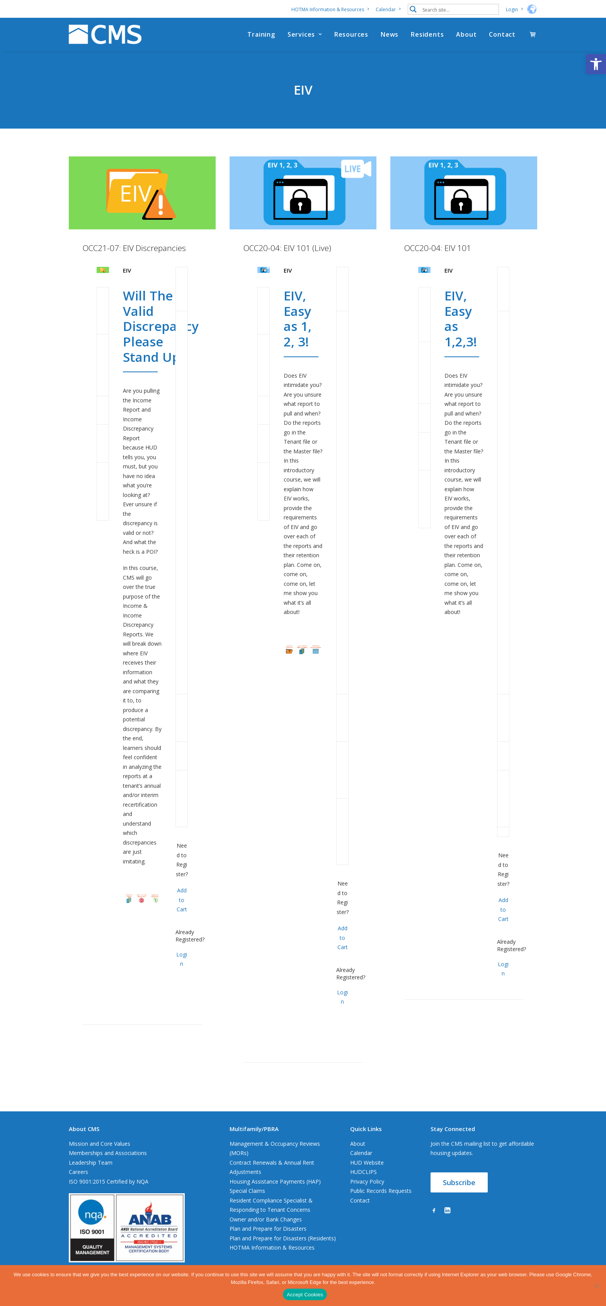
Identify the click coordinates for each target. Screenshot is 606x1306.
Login (514, 9)
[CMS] (105, 34)
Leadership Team (90, 1162)
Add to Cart (182, 900)
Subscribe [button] (459, 1182)
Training (261, 34)
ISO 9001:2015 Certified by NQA (108, 1181)
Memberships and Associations (108, 1153)
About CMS (84, 1129)
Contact (502, 34)
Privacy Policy (367, 1181)
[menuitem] (331, 9)
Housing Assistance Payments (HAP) (275, 1181)
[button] (596, 64)
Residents (427, 34)
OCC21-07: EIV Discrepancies (134, 248)
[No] (596, 1285)
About (466, 34)
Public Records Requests (381, 1190)
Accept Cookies (305, 1295)
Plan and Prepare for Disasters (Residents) (283, 1238)
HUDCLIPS (363, 1171)
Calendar (388, 9)
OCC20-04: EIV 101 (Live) (287, 248)
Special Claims (247, 1190)
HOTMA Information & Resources (330, 9)
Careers (78, 1171)
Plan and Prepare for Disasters (268, 1228)
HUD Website (367, 1162)
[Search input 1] (458, 9)
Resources (351, 34)
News (389, 34)
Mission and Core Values (99, 1143)
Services (305, 34)
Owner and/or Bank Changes (266, 1219)
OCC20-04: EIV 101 (437, 248)
